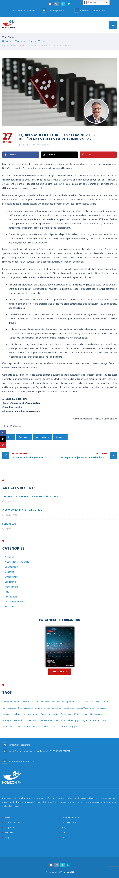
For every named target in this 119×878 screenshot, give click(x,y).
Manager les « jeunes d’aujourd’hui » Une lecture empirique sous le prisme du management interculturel (89, 455)
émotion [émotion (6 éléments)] (64, 726)
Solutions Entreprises (14, 822)
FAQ (7, 837)
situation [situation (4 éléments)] (27, 726)
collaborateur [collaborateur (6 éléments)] (9, 708)
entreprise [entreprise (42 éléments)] (54, 714)
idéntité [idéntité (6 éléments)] (77, 714)
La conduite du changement (35, 455)
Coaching (9, 572)
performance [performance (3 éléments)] (46, 720)
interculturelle (42, 437)
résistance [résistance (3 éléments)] (7, 726)
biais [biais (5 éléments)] (47, 701)
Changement (11, 567)
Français (91, 2)
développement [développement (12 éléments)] (30, 714)
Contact (66, 837)
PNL (7, 592)
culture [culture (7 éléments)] (17, 714)
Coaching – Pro (69, 822)
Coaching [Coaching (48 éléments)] (95, 701)
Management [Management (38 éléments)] (101, 714)
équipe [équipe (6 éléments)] (73, 726)
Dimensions (24, 437)
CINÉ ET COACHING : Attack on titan (22, 510)
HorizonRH (68, 872)
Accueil (8, 817)
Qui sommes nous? (70, 817)
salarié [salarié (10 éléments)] (17, 726)
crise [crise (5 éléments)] (92, 708)
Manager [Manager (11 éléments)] (7, 720)
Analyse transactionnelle (17, 562)
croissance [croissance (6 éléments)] (101, 708)
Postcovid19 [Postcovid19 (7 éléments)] (67, 720)
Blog (64, 827)
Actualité (9, 557)
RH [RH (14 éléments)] (104, 720)
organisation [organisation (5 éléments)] (32, 720)
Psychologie (11, 597)
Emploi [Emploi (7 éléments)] (44, 714)
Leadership (10, 582)
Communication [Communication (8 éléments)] (25, 708)
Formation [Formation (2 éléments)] (66, 714)
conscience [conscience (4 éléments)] (69, 708)
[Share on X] (59, 155)
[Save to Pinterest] (98, 155)
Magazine (9, 827)
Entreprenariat (12, 577)
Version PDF (59, 672)
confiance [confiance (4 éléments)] (56, 708)
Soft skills (10, 607)
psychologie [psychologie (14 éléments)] (81, 720)
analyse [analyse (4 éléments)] (26, 701)
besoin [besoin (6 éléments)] (40, 701)
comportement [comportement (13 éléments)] (42, 708)
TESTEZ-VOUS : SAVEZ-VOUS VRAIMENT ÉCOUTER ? (30, 497)
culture (8, 437)
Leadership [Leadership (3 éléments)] (88, 714)
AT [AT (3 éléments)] (33, 701)
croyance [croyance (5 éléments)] (7, 714)
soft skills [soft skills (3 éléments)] (37, 726)
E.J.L (63, 832)
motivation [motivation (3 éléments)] (19, 720)
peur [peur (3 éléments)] (57, 720)
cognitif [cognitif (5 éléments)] (105, 701)
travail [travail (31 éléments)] (54, 726)
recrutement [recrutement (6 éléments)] (95, 720)
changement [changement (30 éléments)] (68, 701)
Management (43, 145)
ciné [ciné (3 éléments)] (78, 701)
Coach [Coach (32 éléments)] (85, 701)
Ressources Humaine (15, 602)
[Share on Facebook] (20, 155)
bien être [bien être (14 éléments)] (55, 701)
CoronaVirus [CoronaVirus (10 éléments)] (82, 708)
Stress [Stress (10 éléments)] (46, 726)
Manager (60, 437)
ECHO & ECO (9, 524)
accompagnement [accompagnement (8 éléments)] (11, 701)
